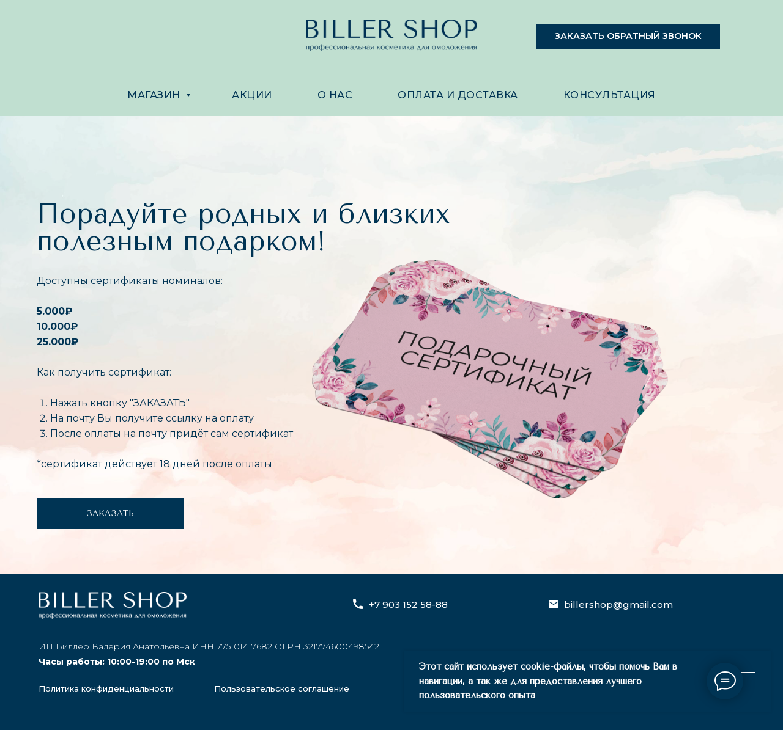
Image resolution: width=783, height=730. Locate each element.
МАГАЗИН (155, 95)
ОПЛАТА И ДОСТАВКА (458, 95)
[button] (628, 36)
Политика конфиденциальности (106, 688)
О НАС (335, 95)
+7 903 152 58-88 (408, 604)
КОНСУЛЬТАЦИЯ (609, 95)
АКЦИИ (252, 95)
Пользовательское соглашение (281, 688)
